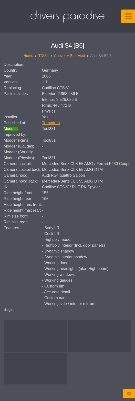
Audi (81, 55)
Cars (58, 55)
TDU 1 (43, 55)
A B (70, 55)
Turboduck (51, 123)
